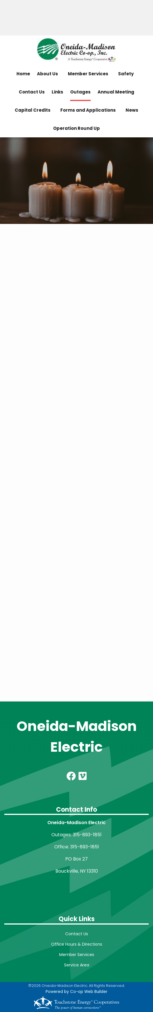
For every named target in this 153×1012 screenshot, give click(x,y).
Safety (126, 74)
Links (57, 92)
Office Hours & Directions (76, 944)
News (132, 110)
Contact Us (32, 92)
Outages (80, 92)
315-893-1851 (87, 834)
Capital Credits (33, 110)
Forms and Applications (88, 110)
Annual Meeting (116, 92)
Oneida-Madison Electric (76, 737)
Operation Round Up (76, 128)
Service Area (76, 965)
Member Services (88, 74)
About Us (47, 74)
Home (23, 74)
